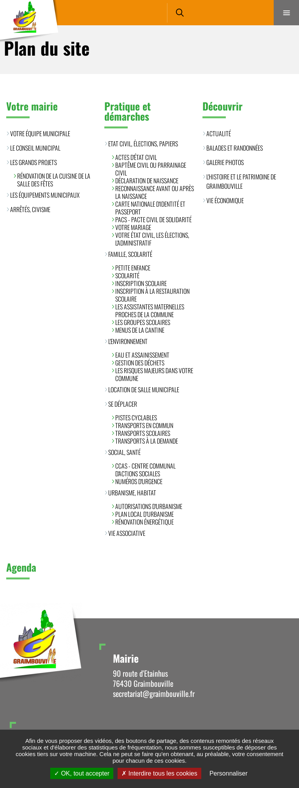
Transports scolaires (142, 433)
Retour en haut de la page (279, 618)
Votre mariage (133, 227)
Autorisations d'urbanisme (148, 506)
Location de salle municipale (143, 389)
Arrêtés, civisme (30, 209)
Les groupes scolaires (142, 322)
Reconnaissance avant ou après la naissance (154, 192)
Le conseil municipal (35, 148)
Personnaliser (228, 773)
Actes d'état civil (136, 157)
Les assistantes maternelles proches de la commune (149, 310)
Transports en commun (144, 425)
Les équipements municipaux (44, 195)
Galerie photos (225, 162)
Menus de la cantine (139, 330)
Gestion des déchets (139, 363)
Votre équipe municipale (40, 133)
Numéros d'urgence (138, 481)
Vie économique (225, 200)
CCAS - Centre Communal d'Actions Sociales (145, 469)
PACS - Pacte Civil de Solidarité (153, 219)
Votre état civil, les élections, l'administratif (152, 239)
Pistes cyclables (136, 417)
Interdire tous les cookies (159, 773)
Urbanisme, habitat (132, 492)
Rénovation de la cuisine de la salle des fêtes (53, 180)
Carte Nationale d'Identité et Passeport (150, 208)
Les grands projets (33, 162)
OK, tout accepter (81, 773)
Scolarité (127, 275)
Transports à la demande (146, 441)
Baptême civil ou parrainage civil (150, 169)
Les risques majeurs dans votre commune (154, 374)
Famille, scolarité (130, 254)
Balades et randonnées (234, 148)
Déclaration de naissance (146, 180)
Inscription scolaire (141, 283)
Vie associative (126, 533)
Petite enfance (132, 268)
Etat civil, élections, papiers (143, 143)
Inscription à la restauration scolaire (152, 295)
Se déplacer (122, 404)
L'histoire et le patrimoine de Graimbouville (241, 181)
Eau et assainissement (142, 355)
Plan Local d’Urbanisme (144, 514)
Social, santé (124, 452)
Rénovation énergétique (144, 522)
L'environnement (128, 341)
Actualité (218, 133)
